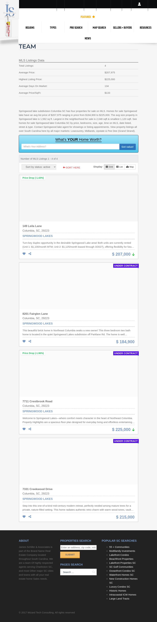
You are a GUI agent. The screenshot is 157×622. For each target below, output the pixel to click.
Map (130, 167)
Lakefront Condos (119, 554)
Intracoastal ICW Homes (122, 594)
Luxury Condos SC (119, 586)
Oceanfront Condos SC (122, 570)
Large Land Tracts (119, 598)
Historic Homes (117, 590)
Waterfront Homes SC (121, 574)
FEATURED (88, 16)
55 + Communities (119, 547)
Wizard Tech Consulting (41, 612)
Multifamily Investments (122, 550)
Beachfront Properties (121, 558)
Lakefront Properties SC (122, 562)
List (119, 167)
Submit (70, 554)
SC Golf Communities (121, 566)
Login (139, 8)
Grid (109, 167)
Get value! (128, 146)
